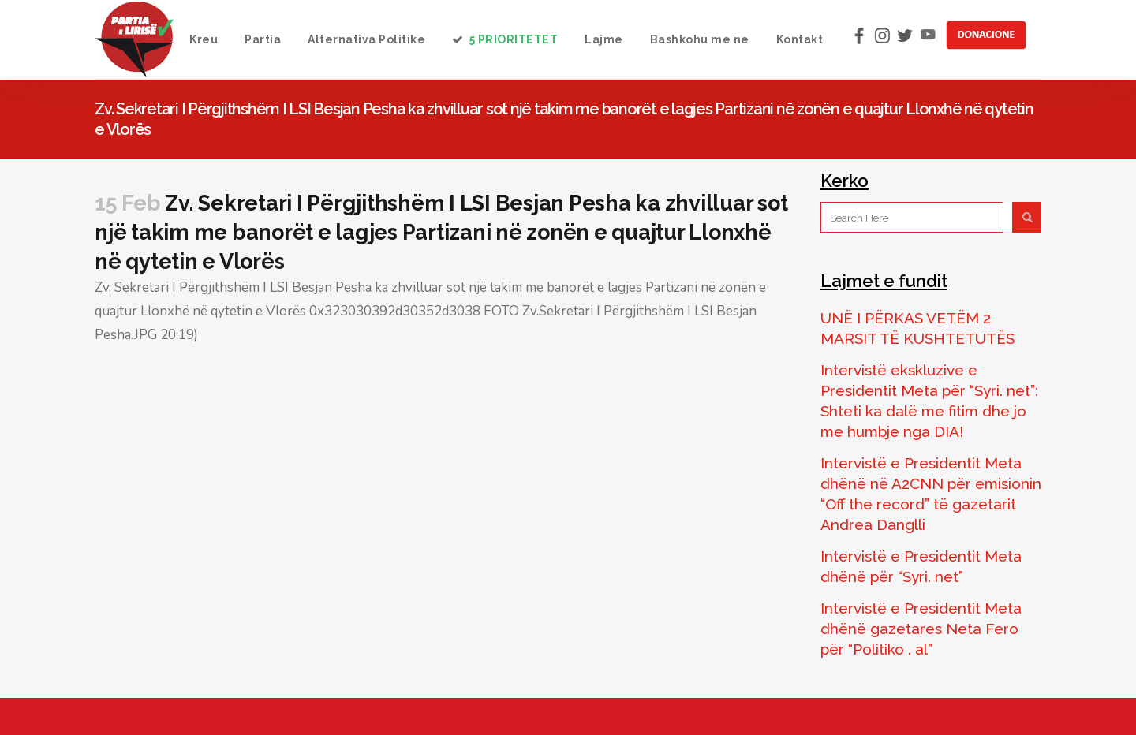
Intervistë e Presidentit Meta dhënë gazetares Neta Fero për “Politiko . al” (921, 628)
